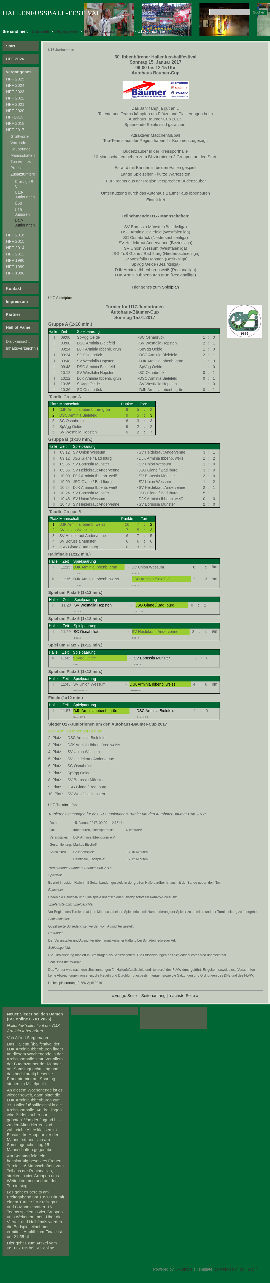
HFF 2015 (15, 241)
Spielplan (170, 287)
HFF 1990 (15, 260)
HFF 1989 (15, 266)
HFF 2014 (15, 247)
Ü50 (18, 203)
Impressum (17, 301)
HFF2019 (14, 117)
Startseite (40, 31)
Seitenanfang (153, 995)
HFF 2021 (15, 104)
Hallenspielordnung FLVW (67, 983)
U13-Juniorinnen (25, 194)
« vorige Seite (124, 995)
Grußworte (19, 136)
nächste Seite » (184, 995)
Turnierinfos (20, 161)
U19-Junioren (22, 212)
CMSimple (184, 1269)
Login (253, 1269)
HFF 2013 (15, 254)
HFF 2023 (15, 91)
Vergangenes (66, 31)
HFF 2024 (15, 85)
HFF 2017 (92, 31)
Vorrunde (18, 143)
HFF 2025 (15, 79)
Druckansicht (18, 341)
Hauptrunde (20, 149)
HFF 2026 (15, 58)
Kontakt (13, 288)
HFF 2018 (15, 123)
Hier (11, 1243)
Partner (13, 314)
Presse (16, 168)
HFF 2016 (15, 235)
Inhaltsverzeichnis (22, 348)
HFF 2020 (15, 110)
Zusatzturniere (119, 31)
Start (10, 46)
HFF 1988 (15, 273)
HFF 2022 (15, 98)
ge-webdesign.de (229, 1269)
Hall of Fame (18, 327)
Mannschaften (22, 155)
